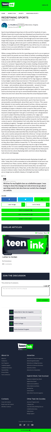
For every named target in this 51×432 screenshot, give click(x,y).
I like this (16, 205)
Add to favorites (25, 214)
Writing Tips (30, 388)
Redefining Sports (32, 13)
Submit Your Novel (31, 381)
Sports (21, 13)
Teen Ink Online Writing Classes (35, 406)
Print (3, 176)
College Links (30, 404)
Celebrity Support (5, 365)
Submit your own (25, 218)
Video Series (30, 411)
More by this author (14, 27)
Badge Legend (30, 413)
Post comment (43, 300)
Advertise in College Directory (34, 363)
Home (3, 13)
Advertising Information (33, 360)
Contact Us (4, 360)
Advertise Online (31, 367)
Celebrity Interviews (6, 367)
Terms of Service (5, 374)
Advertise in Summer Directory (35, 365)
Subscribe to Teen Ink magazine (35, 393)
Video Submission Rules (33, 386)
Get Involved (30, 390)
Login (47, 286)
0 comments (7, 264)
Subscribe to (21, 312)
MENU (45, 5)
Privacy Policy (4, 372)
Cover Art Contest (6, 402)
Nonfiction (12, 13)
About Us (3, 358)
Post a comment (25, 210)
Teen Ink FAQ (4, 370)
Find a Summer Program (19, 329)
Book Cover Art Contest (7, 404)
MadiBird (13, 25)
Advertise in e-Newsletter (33, 370)
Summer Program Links (33, 402)
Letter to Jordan (9, 257)
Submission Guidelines (33, 383)
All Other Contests (6, 406)
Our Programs (5, 363)
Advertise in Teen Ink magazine (35, 358)
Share (3, 196)
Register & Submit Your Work (34, 379)
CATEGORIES (25, 430)
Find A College (16, 323)
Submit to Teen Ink (17, 317)
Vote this (41, 205)
